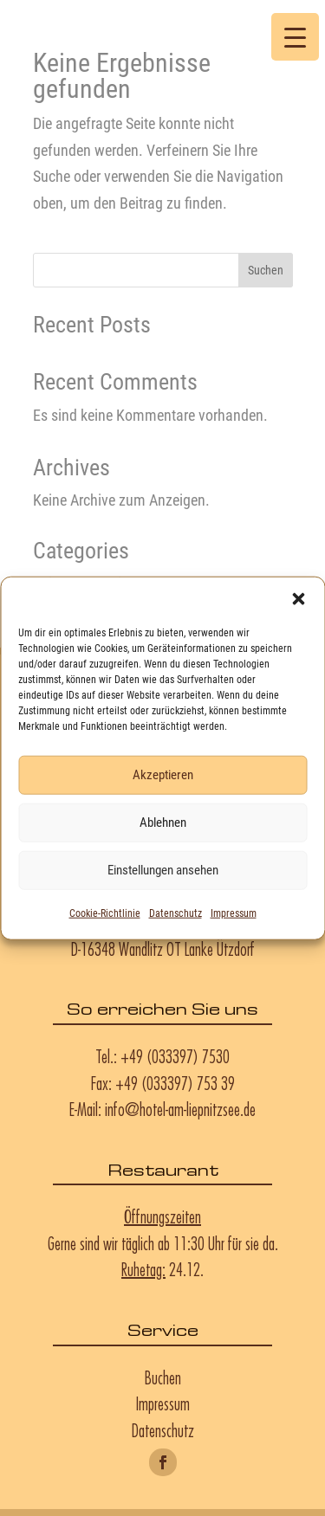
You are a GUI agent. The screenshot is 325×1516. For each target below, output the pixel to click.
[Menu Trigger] (295, 37)
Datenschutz (175, 912)
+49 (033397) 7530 (175, 1056)
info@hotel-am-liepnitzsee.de (180, 1109)
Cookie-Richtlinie (104, 912)
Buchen (163, 1377)
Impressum (234, 912)
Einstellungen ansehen (162, 870)
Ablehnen (163, 822)
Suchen (265, 270)
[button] (298, 598)
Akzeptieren (163, 775)
